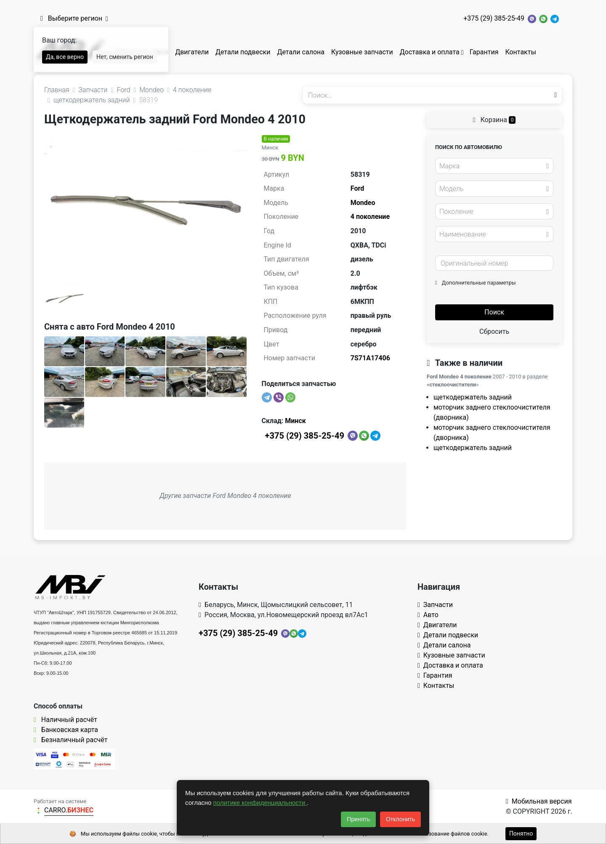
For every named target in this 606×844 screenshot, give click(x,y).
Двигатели (192, 52)
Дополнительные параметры (475, 283)
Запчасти (435, 605)
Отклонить (400, 819)
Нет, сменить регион (124, 56)
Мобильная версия (539, 801)
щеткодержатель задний (472, 397)
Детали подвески (243, 52)
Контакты (520, 52)
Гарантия (484, 52)
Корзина (494, 120)
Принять (358, 819)
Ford (357, 188)
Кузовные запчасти (362, 52)
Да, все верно (65, 56)
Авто (428, 615)
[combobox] (494, 165)
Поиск (494, 312)
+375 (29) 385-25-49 (493, 18)
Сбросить (494, 331)
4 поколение (370, 217)
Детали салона (300, 52)
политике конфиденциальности (260, 802)
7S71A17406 (370, 358)
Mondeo (363, 203)
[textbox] (492, 166)
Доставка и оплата (430, 52)
